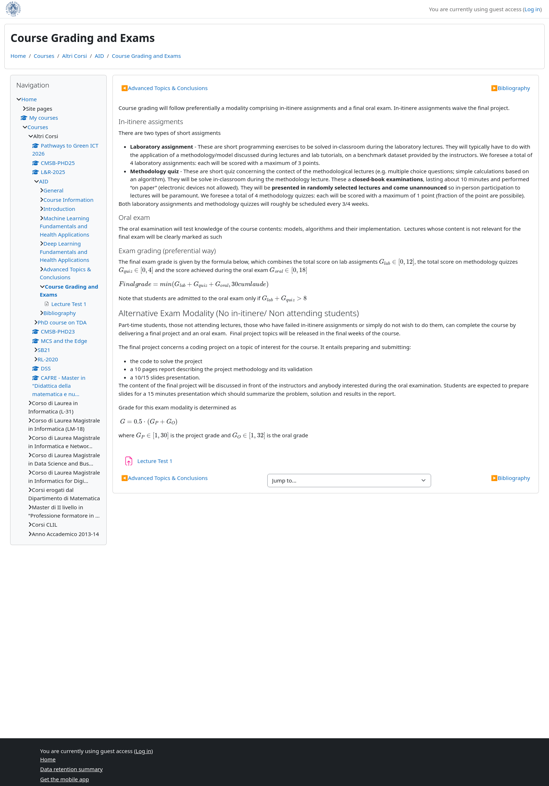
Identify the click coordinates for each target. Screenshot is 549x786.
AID (99, 55)
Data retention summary (71, 769)
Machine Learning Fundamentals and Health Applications (64, 226)
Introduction (59, 208)
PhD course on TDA (62, 322)
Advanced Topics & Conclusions (164, 88)
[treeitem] (58, 316)
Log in (532, 9)
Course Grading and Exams (146, 55)
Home (18, 55)
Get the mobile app (64, 779)
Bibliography (510, 88)
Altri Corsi (74, 55)
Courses (44, 55)
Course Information (68, 199)
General (53, 190)
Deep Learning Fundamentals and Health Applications (64, 251)
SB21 (44, 349)
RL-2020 (48, 359)
